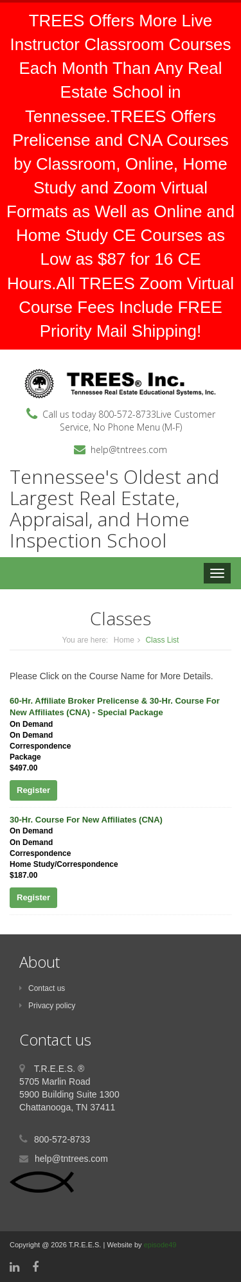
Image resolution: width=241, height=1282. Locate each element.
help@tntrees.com (129, 449)
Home (124, 640)
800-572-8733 (127, 414)
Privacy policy (47, 1005)
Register (33, 790)
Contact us (42, 988)
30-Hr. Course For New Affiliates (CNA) (86, 819)
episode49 (160, 1245)
